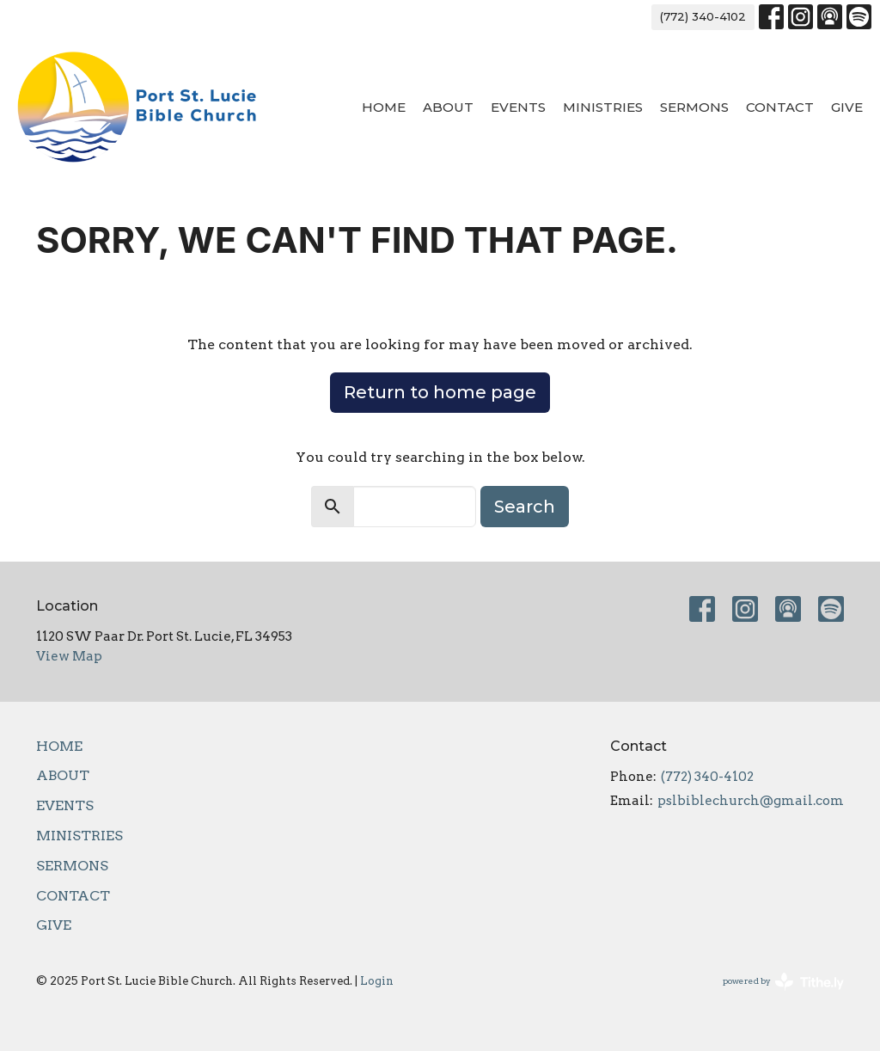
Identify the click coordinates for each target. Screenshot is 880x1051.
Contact (780, 107)
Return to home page (440, 392)
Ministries (603, 107)
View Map (69, 656)
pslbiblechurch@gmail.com (750, 800)
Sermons (694, 107)
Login (377, 980)
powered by (783, 982)
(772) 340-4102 (703, 16)
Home (384, 107)
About (448, 107)
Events (518, 107)
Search (524, 506)
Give (847, 107)
